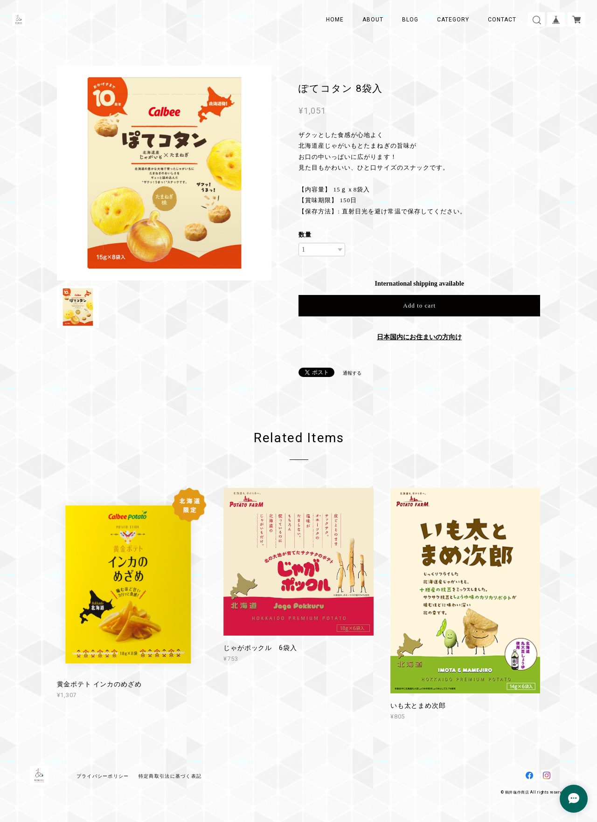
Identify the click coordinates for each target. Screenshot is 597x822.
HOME (335, 19)
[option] (164, 173)
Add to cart (419, 305)
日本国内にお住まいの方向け (419, 337)
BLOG (410, 19)
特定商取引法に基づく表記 (170, 776)
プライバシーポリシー (102, 776)
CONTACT (502, 19)
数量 (305, 234)
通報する (352, 373)
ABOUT (372, 19)
